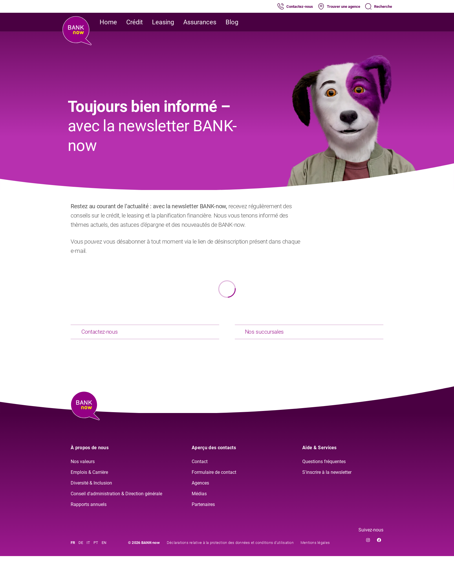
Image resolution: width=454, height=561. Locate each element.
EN (104, 547)
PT (96, 547)
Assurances (199, 22)
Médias (199, 498)
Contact (200, 466)
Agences (200, 487)
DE (80, 547)
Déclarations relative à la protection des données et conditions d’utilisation (230, 547)
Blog (232, 22)
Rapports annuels (89, 509)
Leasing (163, 22)
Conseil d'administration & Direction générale (116, 498)
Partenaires (203, 509)
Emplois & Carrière (89, 477)
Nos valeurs (83, 466)
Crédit (134, 22)
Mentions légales (315, 547)
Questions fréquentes (324, 466)
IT (88, 547)
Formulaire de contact (214, 477)
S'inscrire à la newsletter (327, 477)
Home (108, 22)
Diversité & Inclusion (91, 487)
